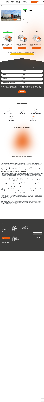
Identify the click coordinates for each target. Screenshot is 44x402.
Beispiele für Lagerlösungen (18, 2)
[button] (34, 2)
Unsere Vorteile (24, 227)
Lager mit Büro (12, 2)
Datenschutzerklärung (5, 88)
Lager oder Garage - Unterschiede (26, 228)
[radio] (30, 67)
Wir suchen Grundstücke (25, 2)
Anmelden (42, 1)
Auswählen (7, 47)
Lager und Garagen (7, 2)
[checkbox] (32, 67)
